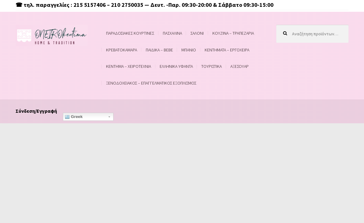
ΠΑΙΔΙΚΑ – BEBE (159, 50)
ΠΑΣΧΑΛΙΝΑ (172, 33)
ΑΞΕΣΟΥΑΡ (239, 66)
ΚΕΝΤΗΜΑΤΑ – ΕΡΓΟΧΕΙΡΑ (227, 50)
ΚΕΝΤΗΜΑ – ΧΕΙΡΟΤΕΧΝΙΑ (128, 66)
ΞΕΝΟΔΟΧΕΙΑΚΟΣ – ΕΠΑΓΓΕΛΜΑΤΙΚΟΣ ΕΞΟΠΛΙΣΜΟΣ (151, 83)
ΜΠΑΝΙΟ (188, 50)
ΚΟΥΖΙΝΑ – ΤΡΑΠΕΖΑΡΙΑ (233, 33)
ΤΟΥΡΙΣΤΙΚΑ (211, 66)
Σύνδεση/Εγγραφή (36, 111)
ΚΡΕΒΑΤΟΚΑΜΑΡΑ (121, 50)
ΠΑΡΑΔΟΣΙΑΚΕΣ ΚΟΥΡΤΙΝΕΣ (130, 33)
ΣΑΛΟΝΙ (197, 33)
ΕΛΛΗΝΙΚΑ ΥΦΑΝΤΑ (176, 66)
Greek (74, 116)
